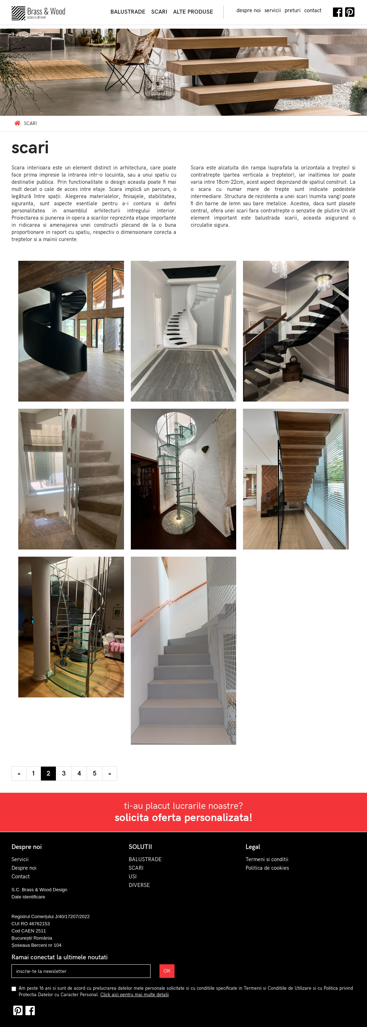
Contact (20, 876)
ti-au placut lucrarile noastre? (183, 812)
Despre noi (24, 868)
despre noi (249, 10)
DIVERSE (139, 885)
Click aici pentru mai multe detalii (134, 995)
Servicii (20, 859)
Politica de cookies (267, 868)
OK (167, 971)
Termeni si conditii (267, 859)
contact (312, 10)
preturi (293, 10)
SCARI (136, 868)
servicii (272, 10)
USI (133, 876)
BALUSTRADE (145, 859)
